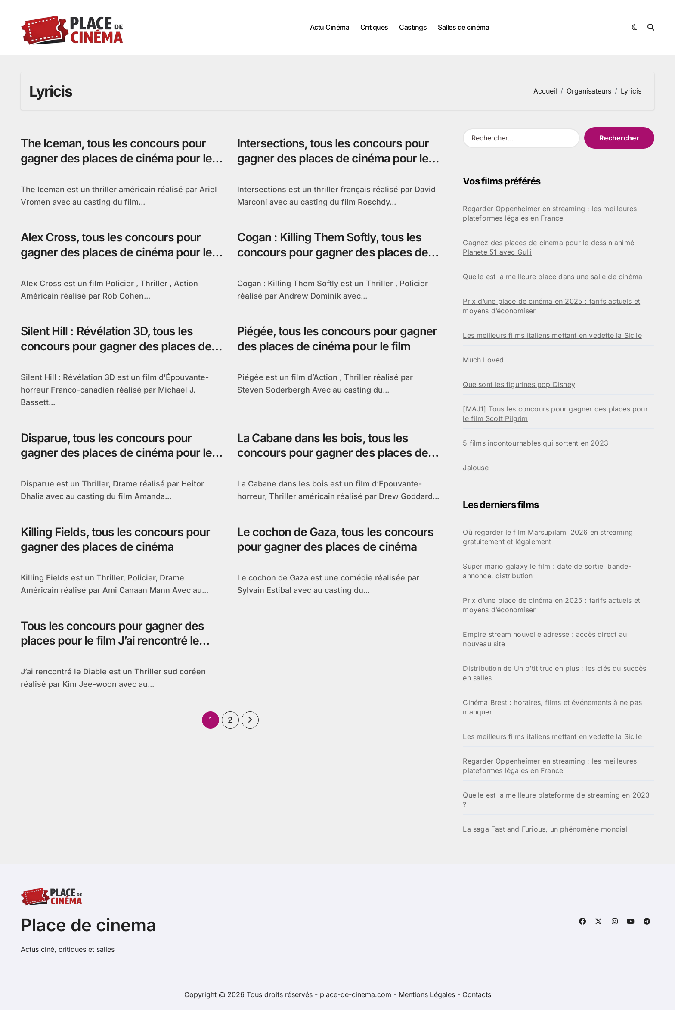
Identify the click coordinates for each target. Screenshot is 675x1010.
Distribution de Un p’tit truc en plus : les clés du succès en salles (554, 673)
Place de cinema (88, 924)
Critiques (374, 27)
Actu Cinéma (330, 27)
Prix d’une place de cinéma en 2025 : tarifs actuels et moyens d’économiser (551, 306)
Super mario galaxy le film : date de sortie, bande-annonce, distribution (547, 571)
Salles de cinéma (463, 27)
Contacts (476, 994)
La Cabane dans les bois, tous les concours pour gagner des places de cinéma (333, 454)
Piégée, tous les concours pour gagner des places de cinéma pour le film (334, 347)
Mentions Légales (428, 994)
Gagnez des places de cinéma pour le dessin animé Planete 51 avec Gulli (548, 247)
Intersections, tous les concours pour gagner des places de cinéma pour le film (335, 158)
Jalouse (475, 467)
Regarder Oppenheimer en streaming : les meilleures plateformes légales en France (550, 213)
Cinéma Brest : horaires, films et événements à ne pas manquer (552, 707)
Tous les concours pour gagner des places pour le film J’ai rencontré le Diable (114, 642)
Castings (413, 27)
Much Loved (483, 359)
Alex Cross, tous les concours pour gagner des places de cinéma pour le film (117, 253)
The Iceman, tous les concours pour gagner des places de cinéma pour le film (117, 158)
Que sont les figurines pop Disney (519, 384)
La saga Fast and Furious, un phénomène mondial (545, 829)
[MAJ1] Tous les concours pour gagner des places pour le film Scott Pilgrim (555, 414)
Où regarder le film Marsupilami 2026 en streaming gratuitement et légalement (548, 537)
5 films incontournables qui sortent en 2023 (535, 443)
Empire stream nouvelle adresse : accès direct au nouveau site (545, 639)
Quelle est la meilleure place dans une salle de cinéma (552, 276)
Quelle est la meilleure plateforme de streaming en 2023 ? (556, 800)
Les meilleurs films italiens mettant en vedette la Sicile (552, 335)
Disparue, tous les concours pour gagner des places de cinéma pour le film (117, 454)
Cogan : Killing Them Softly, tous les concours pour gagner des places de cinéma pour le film (333, 253)
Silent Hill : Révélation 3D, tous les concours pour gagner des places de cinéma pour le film (117, 347)
